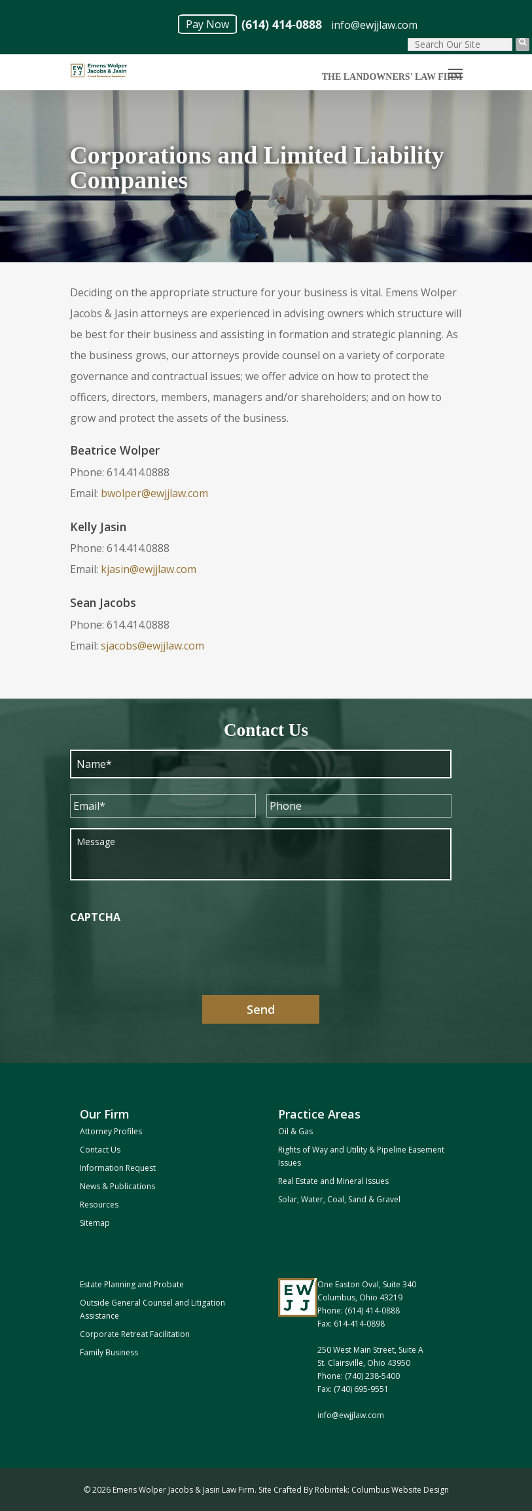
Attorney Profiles (111, 1131)
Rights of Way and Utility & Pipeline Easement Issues (361, 1156)
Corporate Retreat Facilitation (135, 1334)
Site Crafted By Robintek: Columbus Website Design (353, 1489)
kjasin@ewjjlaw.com (148, 569)
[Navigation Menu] (455, 72)
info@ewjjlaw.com (374, 25)
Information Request (118, 1167)
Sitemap (95, 1222)
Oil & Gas (295, 1131)
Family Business (109, 1352)
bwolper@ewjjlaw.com (154, 493)
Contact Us (100, 1149)
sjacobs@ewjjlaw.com (152, 645)
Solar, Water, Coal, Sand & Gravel (339, 1199)
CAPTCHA (95, 917)
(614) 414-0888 (281, 24)
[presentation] (169, 958)
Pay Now (207, 24)
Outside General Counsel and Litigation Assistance (152, 1309)
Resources (99, 1204)
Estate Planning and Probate (132, 1284)
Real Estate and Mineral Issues (333, 1181)
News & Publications (117, 1186)
